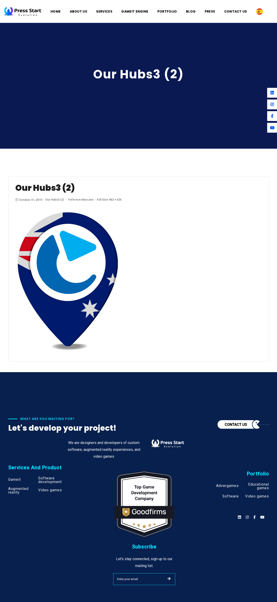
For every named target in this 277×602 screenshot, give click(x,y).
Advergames (227, 486)
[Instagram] (272, 104)
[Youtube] (272, 128)
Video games (50, 490)
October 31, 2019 (29, 200)
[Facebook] (272, 116)
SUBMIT (169, 578)
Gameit (14, 479)
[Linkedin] (272, 93)
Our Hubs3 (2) (54, 199)
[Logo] (22, 11)
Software (230, 496)
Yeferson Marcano (81, 199)
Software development (50, 480)
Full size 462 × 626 (109, 199)
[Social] (262, 517)
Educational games (258, 486)
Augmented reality (18, 490)
